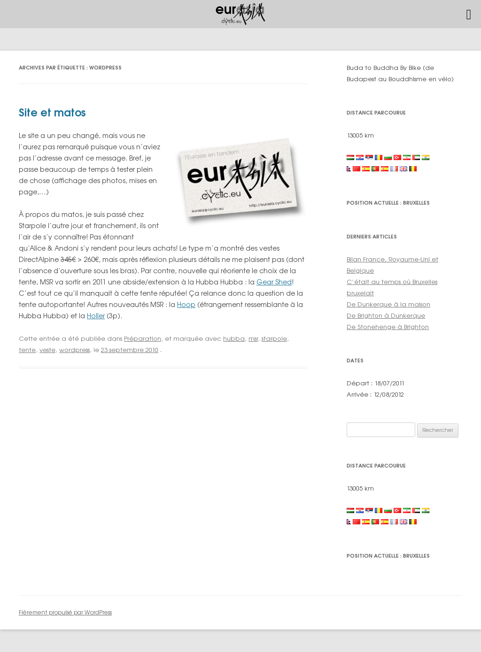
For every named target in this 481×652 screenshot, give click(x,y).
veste (47, 349)
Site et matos (52, 112)
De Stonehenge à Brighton (388, 326)
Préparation (142, 338)
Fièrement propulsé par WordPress (65, 612)
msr (253, 338)
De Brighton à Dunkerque (386, 315)
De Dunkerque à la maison (388, 304)
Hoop (186, 304)
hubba (234, 338)
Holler (96, 316)
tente (27, 349)
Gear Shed (274, 282)
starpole (274, 338)
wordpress (74, 349)
